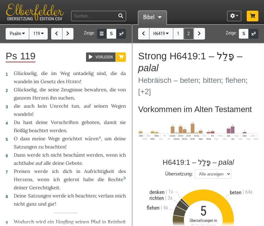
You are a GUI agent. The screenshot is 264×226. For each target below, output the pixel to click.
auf (38, 163)
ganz (31, 204)
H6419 (161, 33)
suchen (66, 98)
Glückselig (25, 73)
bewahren (95, 90)
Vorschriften (64, 122)
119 (38, 33)
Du (17, 122)
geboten (91, 122)
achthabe (24, 163)
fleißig (21, 130)
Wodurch (24, 222)
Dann (19, 155)
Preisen (22, 171)
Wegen (118, 106)
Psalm (17, 33)
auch (29, 106)
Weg (65, 73)
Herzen (40, 98)
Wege (54, 139)
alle (47, 163)
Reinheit (117, 222)
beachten (55, 147)
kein (42, 106)
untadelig (83, 73)
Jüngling (64, 222)
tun (75, 106)
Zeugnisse (72, 90)
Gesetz (48, 81)
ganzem (22, 98)
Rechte (115, 179)
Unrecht (59, 106)
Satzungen (25, 147)
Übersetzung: (179, 173)
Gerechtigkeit (44, 188)
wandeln (23, 81)
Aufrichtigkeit (99, 171)
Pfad (95, 222)
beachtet (38, 130)
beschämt (74, 155)
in (104, 222)
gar (51, 204)
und (42, 204)
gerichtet (72, 139)
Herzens (23, 179)
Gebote (74, 163)
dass (25, 139)
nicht (56, 155)
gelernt (71, 179)
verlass (106, 196)
